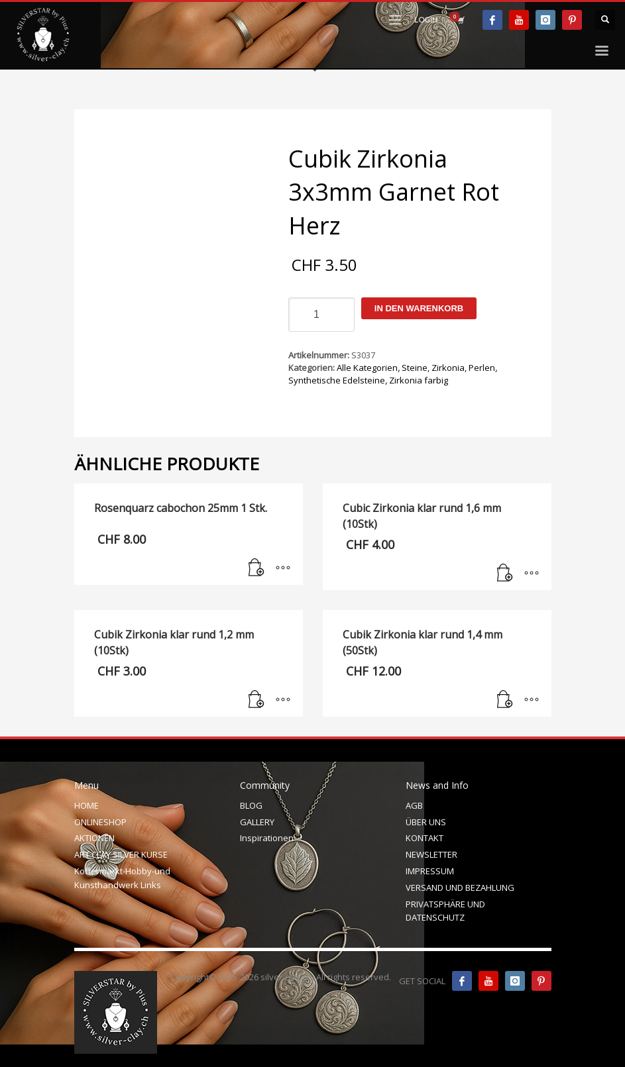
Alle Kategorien (367, 368)
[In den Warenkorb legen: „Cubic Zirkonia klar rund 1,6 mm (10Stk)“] (505, 573)
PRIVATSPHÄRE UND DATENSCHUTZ (445, 911)
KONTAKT (424, 838)
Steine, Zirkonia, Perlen (448, 368)
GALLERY (257, 822)
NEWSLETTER (431, 854)
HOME (86, 805)
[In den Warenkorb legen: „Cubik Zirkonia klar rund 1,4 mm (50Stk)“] (505, 700)
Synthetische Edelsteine (336, 380)
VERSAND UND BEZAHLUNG (460, 887)
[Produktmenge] (321, 314)
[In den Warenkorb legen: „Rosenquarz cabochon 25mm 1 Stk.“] (256, 568)
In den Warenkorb (418, 308)
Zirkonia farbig (418, 380)
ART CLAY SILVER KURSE (121, 854)
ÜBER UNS (426, 822)
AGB (414, 805)
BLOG (251, 805)
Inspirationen (267, 838)
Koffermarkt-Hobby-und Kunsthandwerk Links (122, 878)
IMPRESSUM (430, 871)
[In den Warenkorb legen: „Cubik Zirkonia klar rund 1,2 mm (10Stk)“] (256, 700)
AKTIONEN (94, 838)
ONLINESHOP (100, 822)
